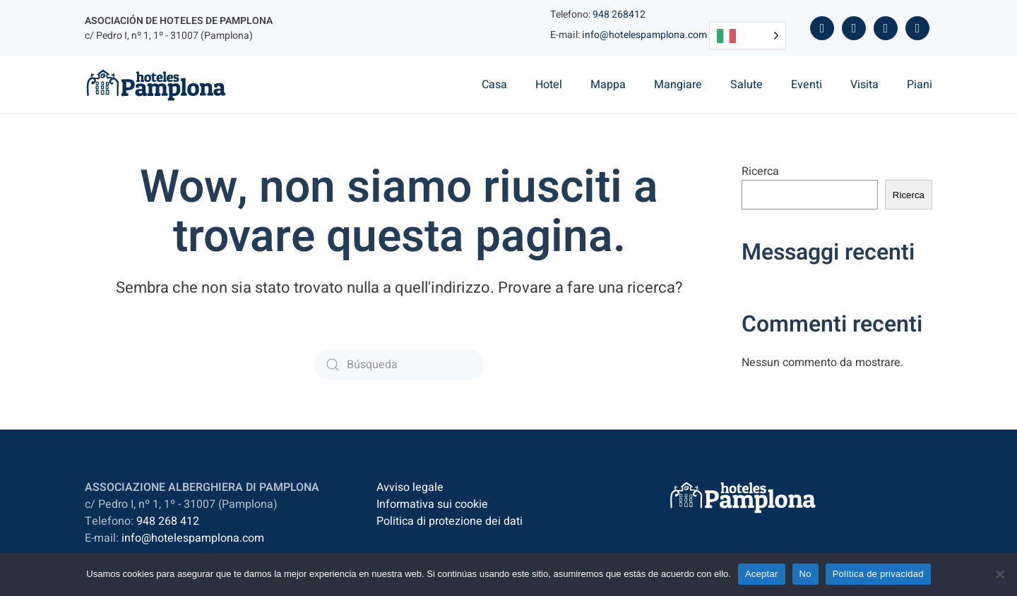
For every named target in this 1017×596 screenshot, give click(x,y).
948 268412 (619, 14)
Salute (746, 84)
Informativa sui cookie (432, 504)
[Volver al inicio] (156, 84)
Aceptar (761, 573)
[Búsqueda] (399, 364)
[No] (999, 574)
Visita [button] (864, 84)
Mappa (608, 84)
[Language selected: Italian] (747, 35)
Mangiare (678, 84)
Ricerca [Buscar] (908, 195)
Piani (919, 84)
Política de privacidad (878, 573)
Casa (494, 84)
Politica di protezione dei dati (449, 521)
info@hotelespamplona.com (644, 35)
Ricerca (760, 171)
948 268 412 (167, 521)
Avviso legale (410, 487)
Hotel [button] (548, 84)
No (805, 573)
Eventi (806, 84)
